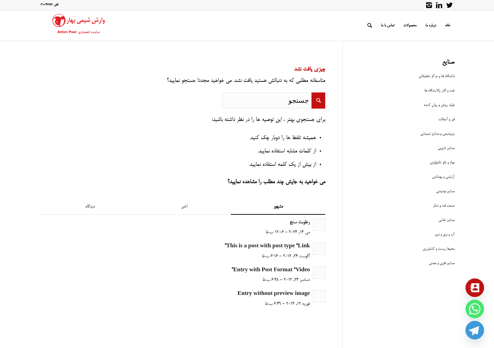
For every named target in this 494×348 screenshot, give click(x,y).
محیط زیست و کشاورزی (439, 249)
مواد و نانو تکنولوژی (442, 162)
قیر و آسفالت (446, 119)
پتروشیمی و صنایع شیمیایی (437, 134)
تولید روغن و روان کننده (439, 105)
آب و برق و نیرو (445, 234)
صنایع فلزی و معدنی (442, 263)
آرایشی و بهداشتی (443, 177)
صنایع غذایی (446, 220)
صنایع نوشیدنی (445, 191)
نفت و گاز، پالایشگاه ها (439, 90)
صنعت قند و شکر (444, 205)
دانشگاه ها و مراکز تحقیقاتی (437, 76)
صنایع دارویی (446, 148)
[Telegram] (475, 330)
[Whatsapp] (475, 309)
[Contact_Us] (475, 287)
